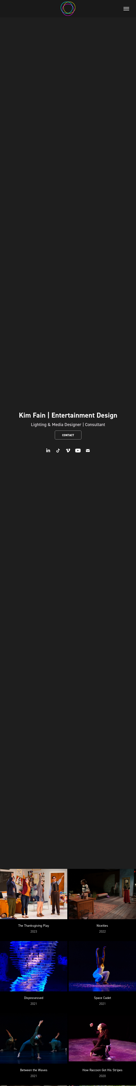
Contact (68, 435)
